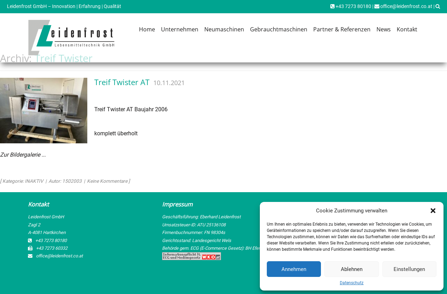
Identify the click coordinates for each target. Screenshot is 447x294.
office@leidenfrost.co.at (403, 6)
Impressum (177, 204)
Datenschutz (352, 282)
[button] (433, 210)
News (383, 29)
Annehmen (293, 269)
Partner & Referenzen (342, 29)
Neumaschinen (224, 29)
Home (147, 29)
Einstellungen (409, 269)
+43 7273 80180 (350, 6)
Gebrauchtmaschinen (278, 29)
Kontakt (407, 29)
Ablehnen (351, 269)
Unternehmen (179, 29)
